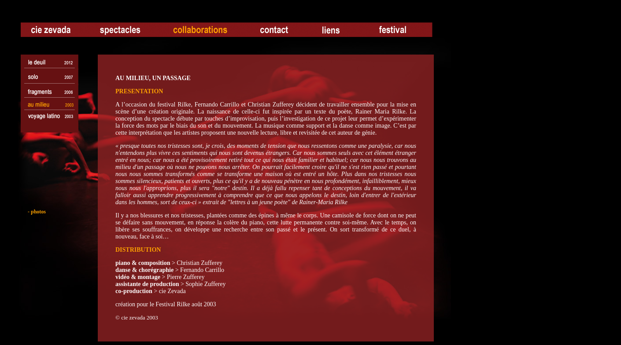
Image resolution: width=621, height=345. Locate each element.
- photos (34, 212)
